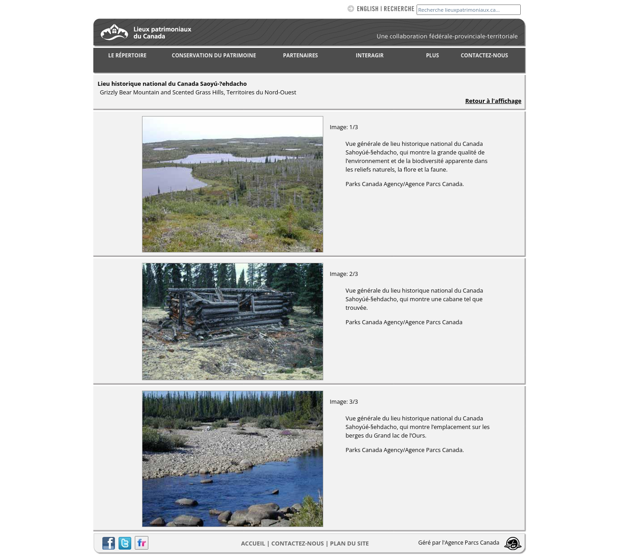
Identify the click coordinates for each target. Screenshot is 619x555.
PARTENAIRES (300, 55)
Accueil (253, 543)
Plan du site (349, 543)
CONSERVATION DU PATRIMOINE (214, 55)
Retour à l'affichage (493, 101)
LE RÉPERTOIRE (127, 55)
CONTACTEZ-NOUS (484, 55)
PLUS (432, 55)
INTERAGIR (370, 55)
